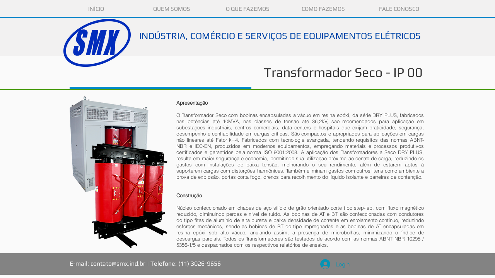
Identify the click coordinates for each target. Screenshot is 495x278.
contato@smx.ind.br (117, 263)
